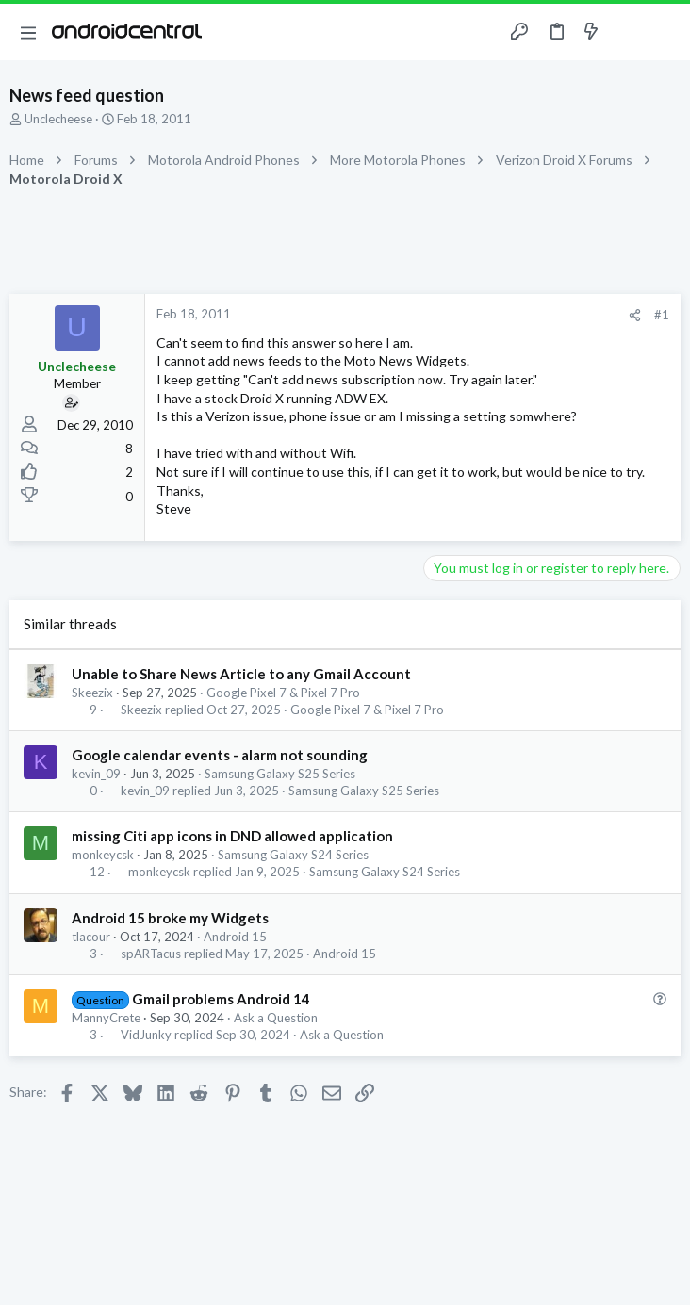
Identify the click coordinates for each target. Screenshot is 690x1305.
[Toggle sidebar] (628, 32)
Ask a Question (276, 1017)
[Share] (635, 315)
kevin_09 (96, 773)
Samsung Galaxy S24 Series (293, 854)
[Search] (665, 32)
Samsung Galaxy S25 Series (280, 773)
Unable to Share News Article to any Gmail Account (241, 673)
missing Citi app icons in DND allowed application (232, 835)
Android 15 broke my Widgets (170, 917)
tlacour (91, 936)
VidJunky (146, 1035)
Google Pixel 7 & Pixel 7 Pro (283, 692)
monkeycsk (103, 854)
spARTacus (151, 954)
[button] (28, 32)
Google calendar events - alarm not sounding (220, 754)
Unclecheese (58, 118)
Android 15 (235, 936)
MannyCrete (106, 1017)
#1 (661, 314)
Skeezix (92, 692)
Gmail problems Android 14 (221, 998)
